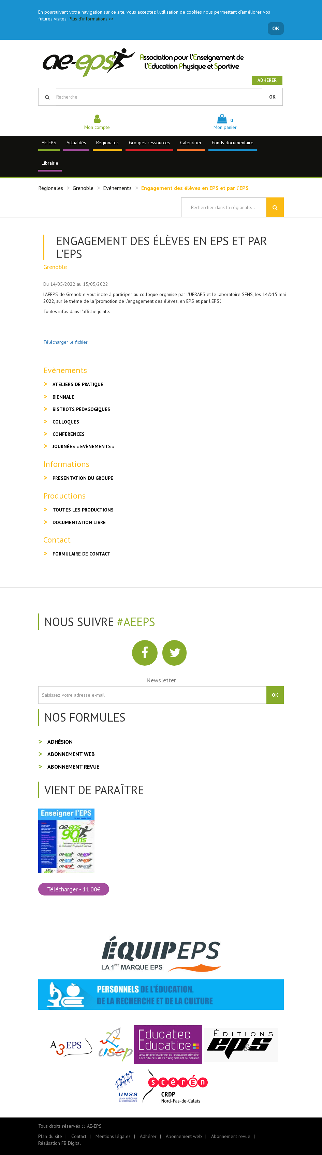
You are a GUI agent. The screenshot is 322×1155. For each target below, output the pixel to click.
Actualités (76, 142)
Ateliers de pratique (78, 384)
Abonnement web (71, 754)
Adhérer (267, 80)
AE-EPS (49, 142)
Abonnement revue (73, 766)
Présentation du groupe (83, 478)
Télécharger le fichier (65, 342)
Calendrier (191, 142)
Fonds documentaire (232, 142)
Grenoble (83, 187)
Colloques (66, 422)
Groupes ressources (149, 142)
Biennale (63, 397)
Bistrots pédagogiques (81, 409)
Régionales (107, 142)
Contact (78, 1136)
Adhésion (60, 741)
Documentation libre (79, 522)
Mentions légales (113, 1136)
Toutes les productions (83, 510)
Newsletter (161, 680)
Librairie (50, 163)
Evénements (117, 187)
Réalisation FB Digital (59, 1143)
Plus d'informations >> (91, 19)
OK (275, 28)
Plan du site (50, 1136)
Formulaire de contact (82, 554)
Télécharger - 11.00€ (73, 889)
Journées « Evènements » (84, 446)
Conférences (69, 434)
